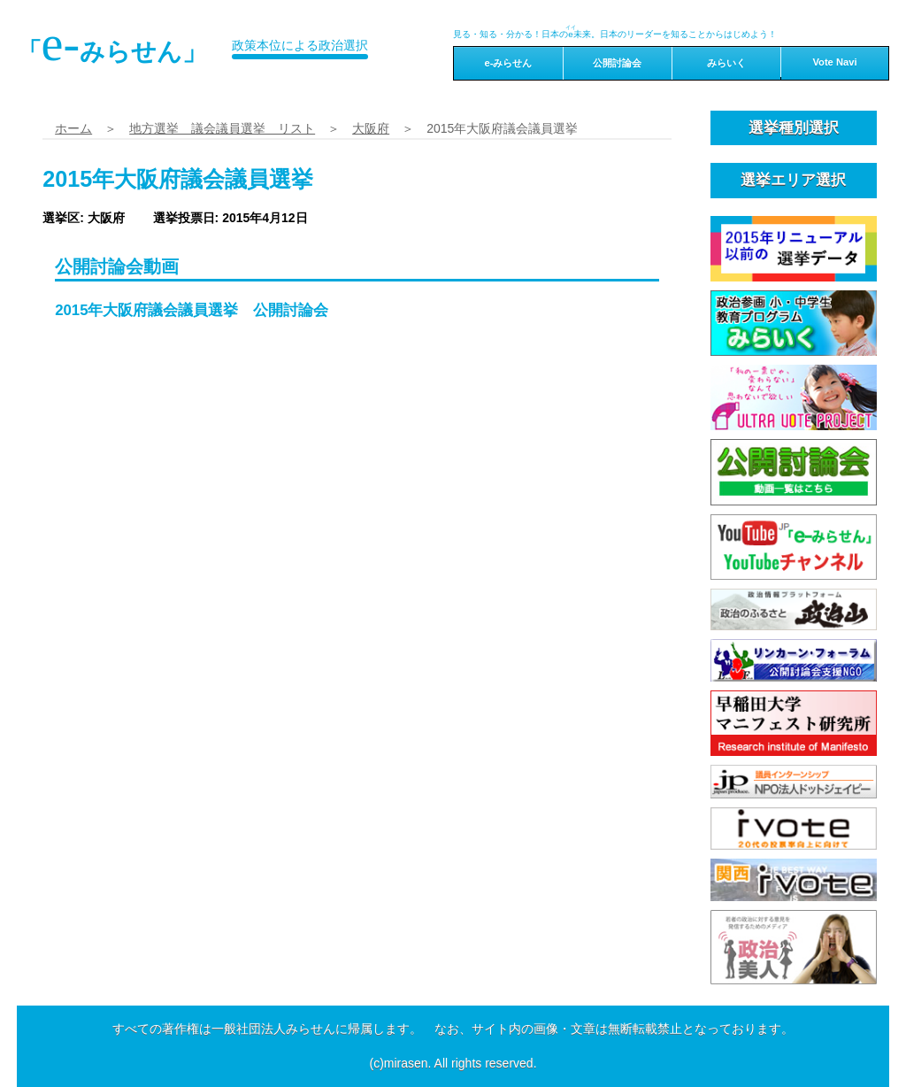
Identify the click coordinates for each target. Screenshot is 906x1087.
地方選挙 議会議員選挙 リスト (222, 128)
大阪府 (370, 128)
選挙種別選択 (794, 127)
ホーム (73, 128)
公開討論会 (617, 63)
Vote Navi (834, 62)
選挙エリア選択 (793, 180)
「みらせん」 (112, 43)
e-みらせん (508, 63)
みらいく (726, 63)
